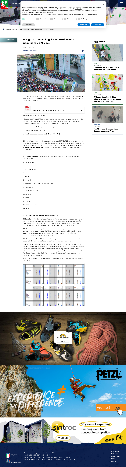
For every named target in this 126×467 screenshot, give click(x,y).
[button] (103, 4)
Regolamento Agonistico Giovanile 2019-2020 (44, 109)
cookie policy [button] (78, 9)
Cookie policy (115, 453)
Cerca (113, 458)
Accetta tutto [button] (97, 24)
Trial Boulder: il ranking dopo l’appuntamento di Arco (106, 130)
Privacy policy (115, 451)
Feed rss (113, 461)
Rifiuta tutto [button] (83, 24)
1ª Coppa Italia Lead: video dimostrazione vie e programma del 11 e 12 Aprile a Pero (107, 99)
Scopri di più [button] (28, 24)
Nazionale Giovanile (31, 50)
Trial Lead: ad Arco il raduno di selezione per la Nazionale (106, 68)
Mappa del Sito (115, 456)
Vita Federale (10, 40)
